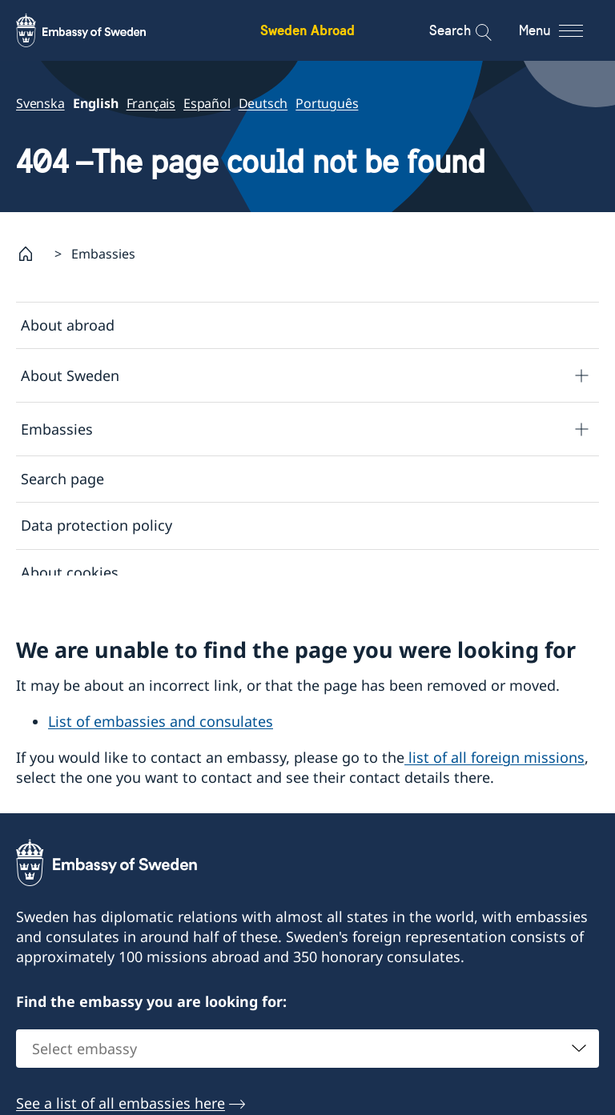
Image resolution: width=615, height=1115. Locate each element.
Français (151, 103)
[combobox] (307, 1059)
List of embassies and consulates (160, 731)
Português (326, 103)
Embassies (57, 428)
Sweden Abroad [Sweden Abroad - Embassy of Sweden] (307, 30)
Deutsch (263, 103)
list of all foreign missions (494, 767)
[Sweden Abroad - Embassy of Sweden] (96, 30)
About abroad (68, 325)
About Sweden (70, 374)
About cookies (70, 571)
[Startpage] (32, 254)
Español (207, 103)
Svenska (40, 103)
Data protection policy (96, 525)
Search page (62, 478)
